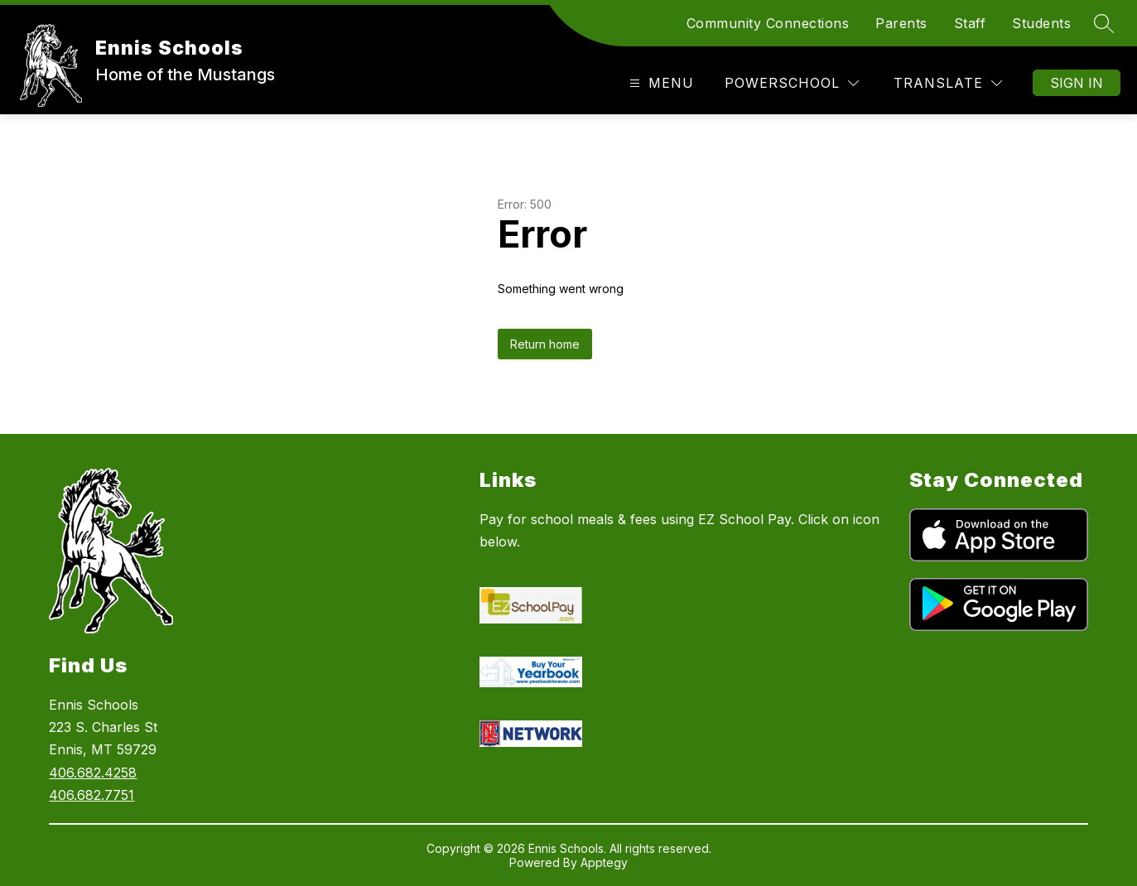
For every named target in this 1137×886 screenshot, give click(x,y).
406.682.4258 (93, 772)
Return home (545, 344)
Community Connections (768, 23)
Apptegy (604, 862)
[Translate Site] (947, 83)
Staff (970, 23)
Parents (901, 23)
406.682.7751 (91, 795)
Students (1041, 23)
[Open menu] (659, 83)
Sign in (1076, 83)
